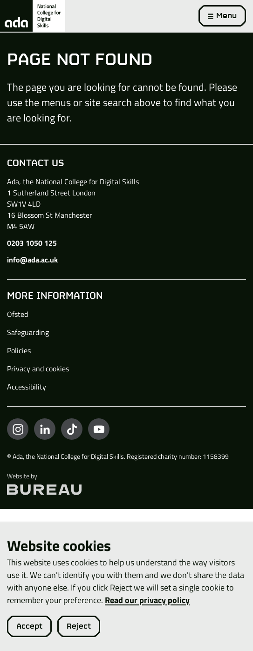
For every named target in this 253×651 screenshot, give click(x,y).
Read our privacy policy (147, 600)
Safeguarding (28, 332)
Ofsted (17, 314)
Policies (19, 350)
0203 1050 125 (32, 243)
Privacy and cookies (38, 368)
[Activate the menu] (222, 16)
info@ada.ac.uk (32, 259)
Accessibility (26, 386)
